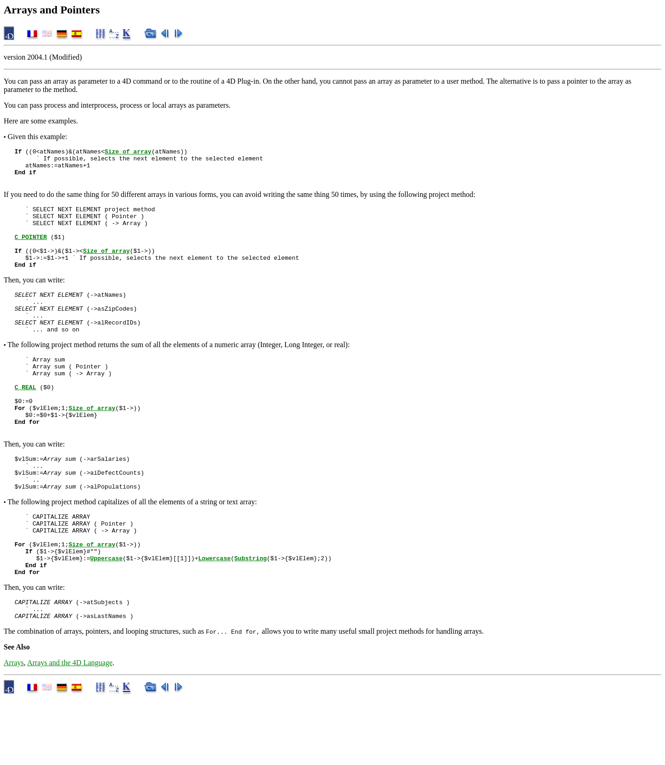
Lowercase (214, 617)
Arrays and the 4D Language (70, 729)
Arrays (14, 729)
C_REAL (25, 421)
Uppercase (106, 617)
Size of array (127, 152)
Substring (250, 617)
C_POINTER (30, 250)
